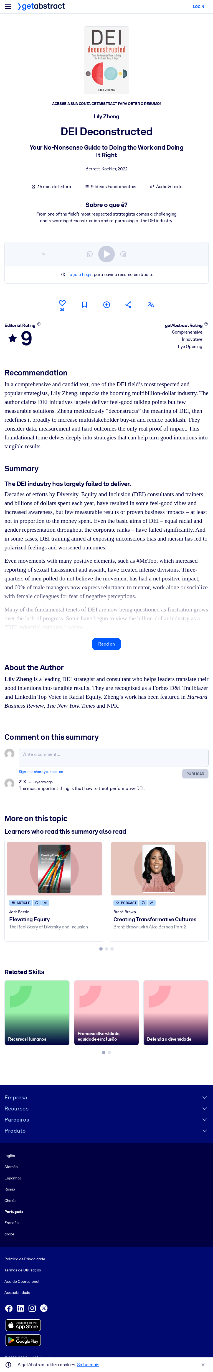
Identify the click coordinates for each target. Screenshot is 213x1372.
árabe (9, 1234)
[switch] (106, 253)
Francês (11, 1222)
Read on (106, 644)
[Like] (62, 305)
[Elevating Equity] (54, 868)
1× (43, 253)
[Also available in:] (150, 305)
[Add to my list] (106, 305)
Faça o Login (80, 274)
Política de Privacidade (24, 1259)
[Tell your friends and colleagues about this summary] (128, 305)
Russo (9, 1189)
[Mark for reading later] (84, 305)
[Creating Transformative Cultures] (158, 868)
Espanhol (12, 1178)
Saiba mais (88, 1364)
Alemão (11, 1166)
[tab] (101, 949)
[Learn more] (38, 323)
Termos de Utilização (22, 1270)
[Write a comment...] (114, 758)
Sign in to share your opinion (41, 772)
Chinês (10, 1200)
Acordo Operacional (21, 1281)
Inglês (9, 1155)
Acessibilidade (17, 1292)
